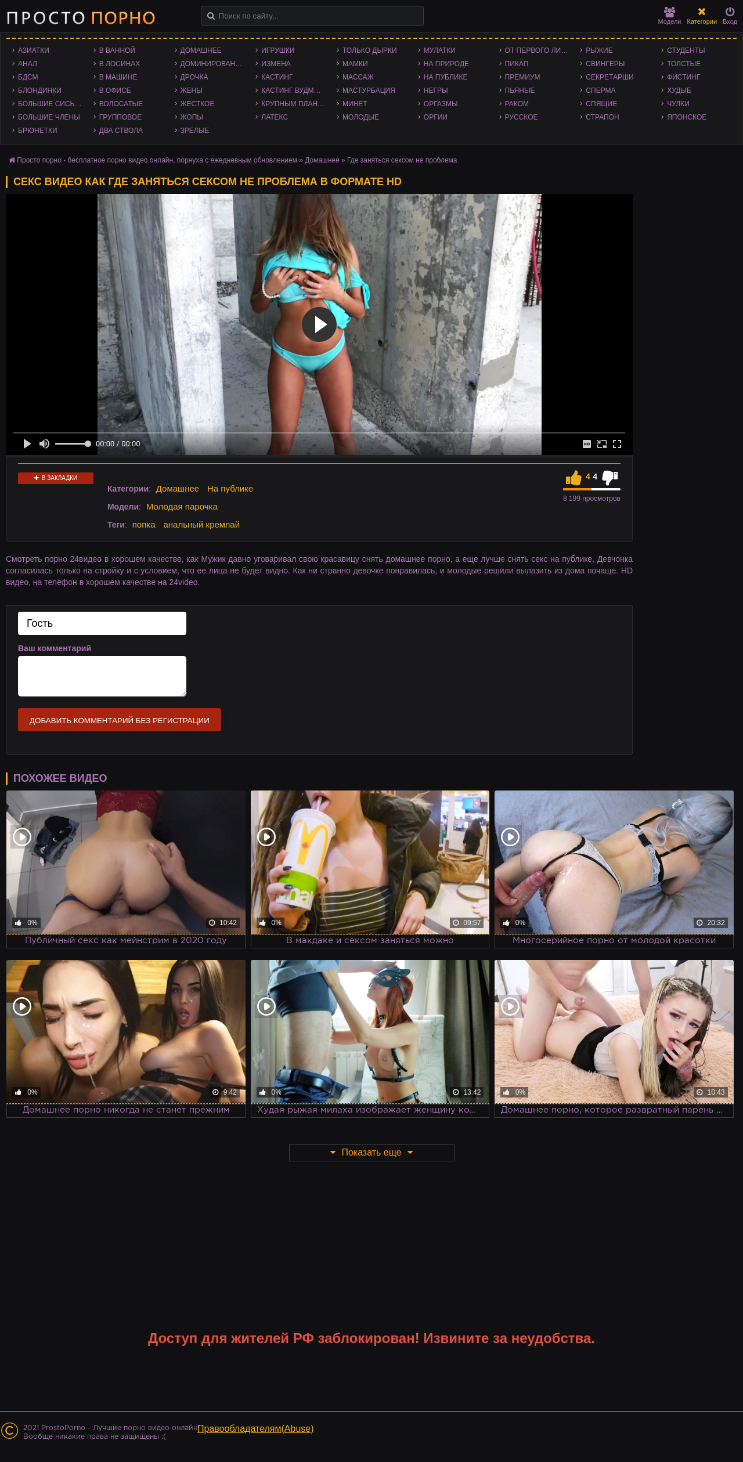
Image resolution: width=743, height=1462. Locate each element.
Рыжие (599, 50)
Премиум (522, 77)
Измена (276, 64)
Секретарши (609, 77)
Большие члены (49, 117)
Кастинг (277, 77)
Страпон (602, 117)
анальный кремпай (201, 524)
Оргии (436, 117)
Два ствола (121, 131)
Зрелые (195, 131)
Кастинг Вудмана (294, 90)
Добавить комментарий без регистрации (120, 720)
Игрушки (277, 50)
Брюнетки (37, 131)
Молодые (360, 117)
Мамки (355, 64)
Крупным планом (295, 104)
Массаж (358, 77)
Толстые (684, 64)
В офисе (115, 90)
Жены (192, 90)
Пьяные (520, 90)
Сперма (600, 90)
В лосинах (119, 64)
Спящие (601, 104)
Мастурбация (368, 90)
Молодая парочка (182, 506)
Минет (354, 104)
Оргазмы (441, 104)
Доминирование (213, 64)
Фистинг (683, 77)
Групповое (120, 117)
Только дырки (369, 50)
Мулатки (440, 50)
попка (144, 524)
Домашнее (201, 50)
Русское (521, 117)
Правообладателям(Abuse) (255, 1429)
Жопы (192, 117)
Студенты (686, 50)
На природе (446, 64)
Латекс (274, 117)
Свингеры (605, 64)
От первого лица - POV (540, 50)
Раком (517, 104)
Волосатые (121, 104)
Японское (686, 117)
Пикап (517, 64)
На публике (446, 77)
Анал (27, 64)
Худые (679, 90)
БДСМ (28, 77)
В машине (118, 77)
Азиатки (33, 50)
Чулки (678, 104)
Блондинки (40, 90)
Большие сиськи (51, 104)
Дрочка (194, 77)
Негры (436, 90)
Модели (669, 16)
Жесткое (198, 104)
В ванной (117, 50)
